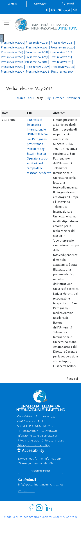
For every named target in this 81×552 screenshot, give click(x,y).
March (21, 98)
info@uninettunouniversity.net (37, 435)
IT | (48, 9)
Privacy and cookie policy (33, 445)
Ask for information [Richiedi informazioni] (40, 470)
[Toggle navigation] (6, 24)
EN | (54, 9)
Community (40, 3)
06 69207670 (48, 431)
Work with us (26, 491)
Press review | (13, 42)
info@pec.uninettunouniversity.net (40, 484)
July (48, 98)
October (58, 98)
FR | (60, 9)
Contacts (12, 3)
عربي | (68, 9)
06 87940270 (31, 431)
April (31, 98)
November (73, 98)
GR (75, 9)
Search (68, 3)
